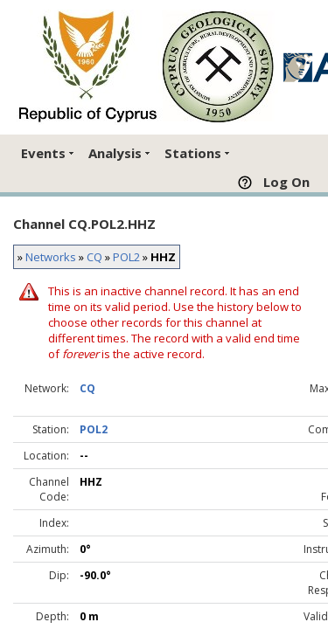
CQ (94, 257)
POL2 (126, 257)
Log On (286, 181)
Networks (50, 257)
